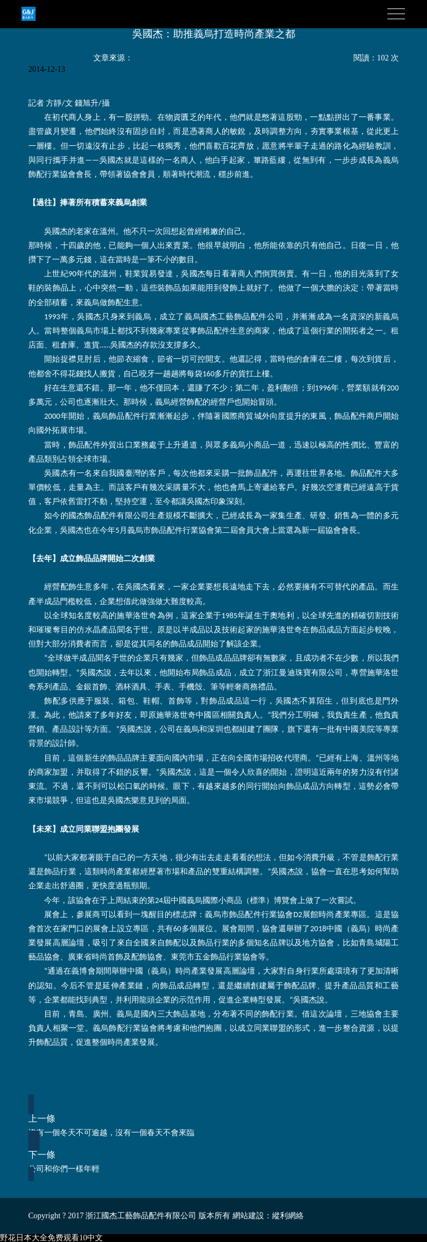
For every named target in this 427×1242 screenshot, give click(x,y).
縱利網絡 (288, 1215)
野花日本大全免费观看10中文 (51, 1238)
